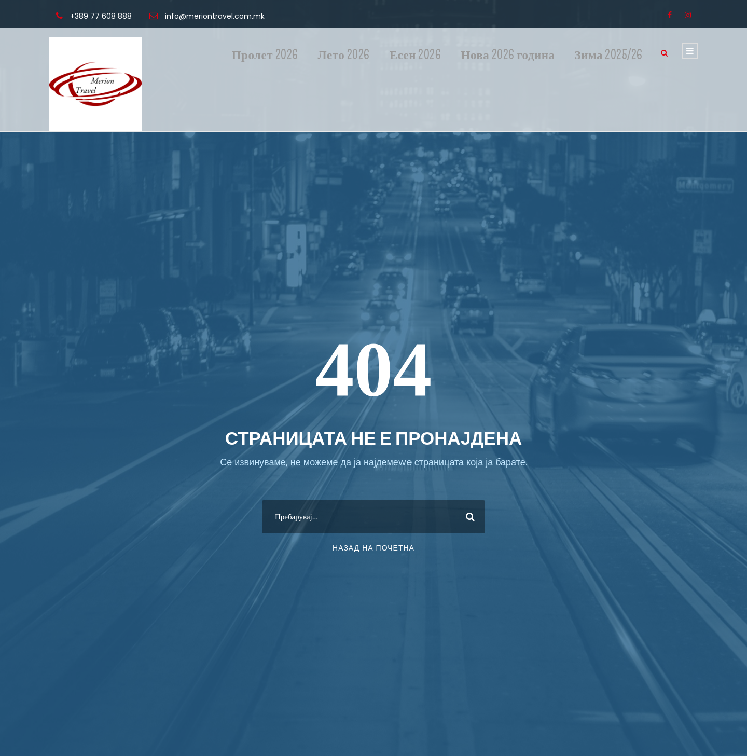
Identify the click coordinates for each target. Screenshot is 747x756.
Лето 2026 (344, 55)
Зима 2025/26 (609, 55)
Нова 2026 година (508, 55)
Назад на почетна (373, 548)
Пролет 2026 (265, 55)
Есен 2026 (415, 55)
